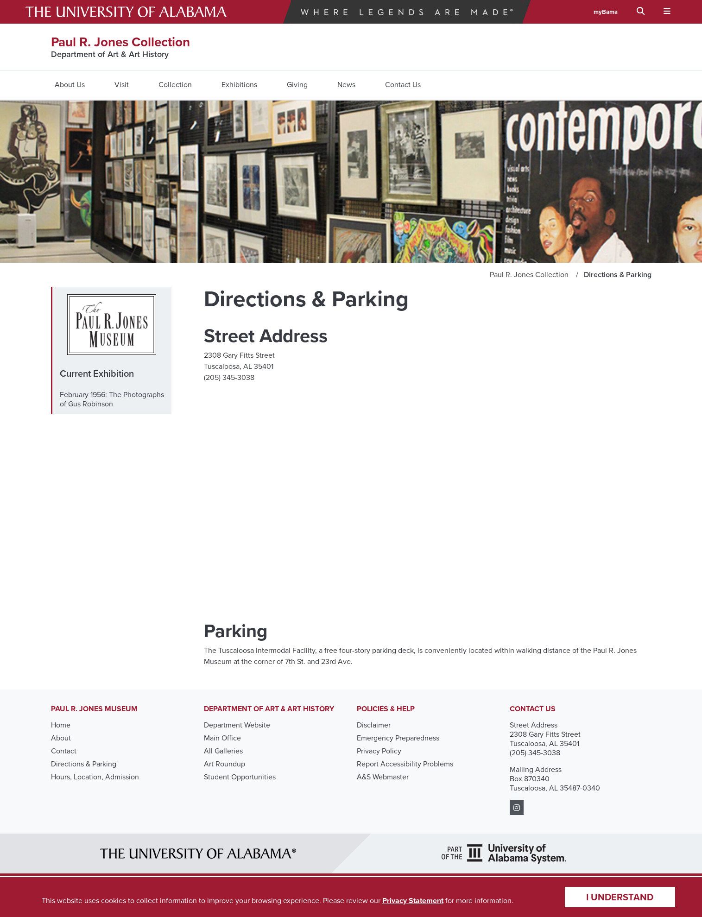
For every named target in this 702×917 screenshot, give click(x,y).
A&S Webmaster (383, 777)
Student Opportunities (240, 777)
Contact (63, 751)
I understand (619, 897)
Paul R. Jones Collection (120, 41)
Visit (121, 84)
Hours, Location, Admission (95, 777)
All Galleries (223, 751)
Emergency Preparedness (398, 738)
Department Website (237, 725)
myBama (606, 11)
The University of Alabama (126, 12)
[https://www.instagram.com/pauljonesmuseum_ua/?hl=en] (517, 808)
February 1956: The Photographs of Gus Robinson (112, 399)
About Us (70, 84)
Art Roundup (224, 764)
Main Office (222, 738)
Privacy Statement (412, 900)
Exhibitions (239, 84)
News (346, 84)
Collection (175, 84)
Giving (297, 84)
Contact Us (403, 84)
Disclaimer (374, 725)
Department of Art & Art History (110, 54)
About (61, 738)
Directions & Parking (83, 764)
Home (60, 725)
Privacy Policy (379, 751)
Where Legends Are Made (406, 12)
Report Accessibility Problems (405, 764)
